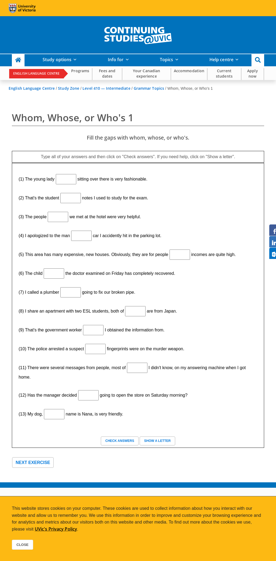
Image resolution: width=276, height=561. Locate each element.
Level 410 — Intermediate (106, 88)
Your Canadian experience (146, 73)
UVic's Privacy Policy (56, 529)
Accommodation (189, 70)
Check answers (119, 441)
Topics (166, 60)
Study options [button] (57, 60)
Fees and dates (107, 73)
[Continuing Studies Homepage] (18, 60)
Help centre (221, 60)
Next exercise (33, 462)
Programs (80, 70)
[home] (138, 34)
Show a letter (157, 441)
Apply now (252, 73)
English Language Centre (36, 73)
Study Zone (68, 88)
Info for (116, 60)
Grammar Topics (149, 88)
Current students (224, 73)
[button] (257, 60)
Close (22, 545)
